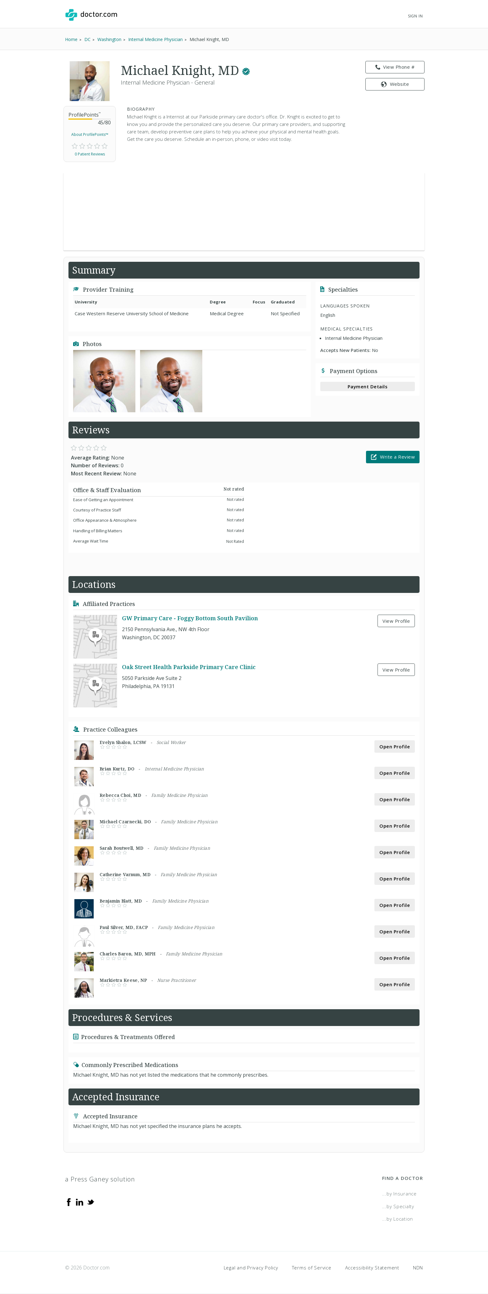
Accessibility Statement (372, 1267)
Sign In (415, 16)
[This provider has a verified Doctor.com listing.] (246, 70)
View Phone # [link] (395, 67)
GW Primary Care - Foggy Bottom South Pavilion (190, 618)
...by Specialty (398, 1206)
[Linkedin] (79, 1202)
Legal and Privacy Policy (251, 1267)
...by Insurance (399, 1193)
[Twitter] (90, 1202)
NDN (418, 1267)
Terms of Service (311, 1267)
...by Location (397, 1219)
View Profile (396, 621)
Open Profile (394, 746)
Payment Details (368, 386)
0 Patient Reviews (90, 154)
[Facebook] (69, 1202)
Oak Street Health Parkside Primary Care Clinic (189, 667)
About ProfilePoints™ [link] (89, 134)
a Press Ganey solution (100, 1179)
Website (395, 84)
